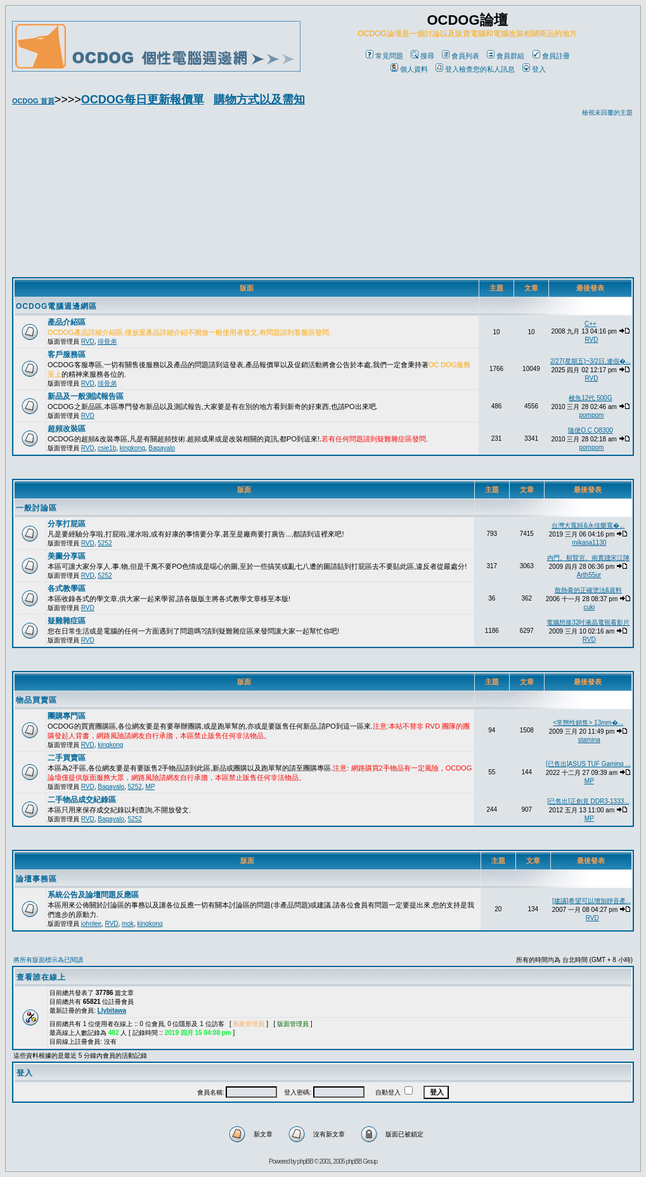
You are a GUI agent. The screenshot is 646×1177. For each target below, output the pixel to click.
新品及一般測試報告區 (86, 396)
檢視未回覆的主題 (607, 112)
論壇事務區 (36, 879)
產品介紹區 (67, 322)
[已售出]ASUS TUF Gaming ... (588, 763)
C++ (591, 323)
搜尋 (422, 56)
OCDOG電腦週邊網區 (56, 306)
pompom (591, 415)
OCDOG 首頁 (33, 101)
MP (150, 786)
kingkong (132, 448)
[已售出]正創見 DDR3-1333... (588, 801)
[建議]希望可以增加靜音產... (591, 900)
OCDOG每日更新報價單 (142, 99)
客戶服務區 (67, 354)
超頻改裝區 (67, 428)
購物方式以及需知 (259, 99)
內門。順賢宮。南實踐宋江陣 (588, 557)
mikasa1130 (589, 542)
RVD (87, 341)
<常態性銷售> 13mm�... (588, 722)
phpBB (305, 1161)
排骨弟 (107, 341)
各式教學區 (67, 588)
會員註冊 (551, 56)
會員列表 (460, 56)
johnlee (91, 923)
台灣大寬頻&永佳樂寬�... (588, 525)
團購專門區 (67, 716)
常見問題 (384, 56)
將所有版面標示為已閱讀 (48, 959)
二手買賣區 (67, 757)
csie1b (107, 448)
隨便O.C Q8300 (590, 430)
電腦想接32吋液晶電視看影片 (588, 622)
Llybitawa (112, 1010)
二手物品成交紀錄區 (82, 799)
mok (128, 923)
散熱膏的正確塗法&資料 (589, 590)
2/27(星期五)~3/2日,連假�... (590, 361)
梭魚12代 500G (590, 397)
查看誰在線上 (41, 977)
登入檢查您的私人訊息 (475, 69)
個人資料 (409, 69)
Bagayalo (161, 448)
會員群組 (505, 56)
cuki (589, 607)
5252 (105, 543)
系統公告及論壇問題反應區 (93, 894)
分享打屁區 (67, 523)
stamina (589, 739)
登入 (534, 69)
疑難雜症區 (67, 620)
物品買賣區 (36, 700)
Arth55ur (589, 574)
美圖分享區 (67, 556)
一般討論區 (36, 508)
